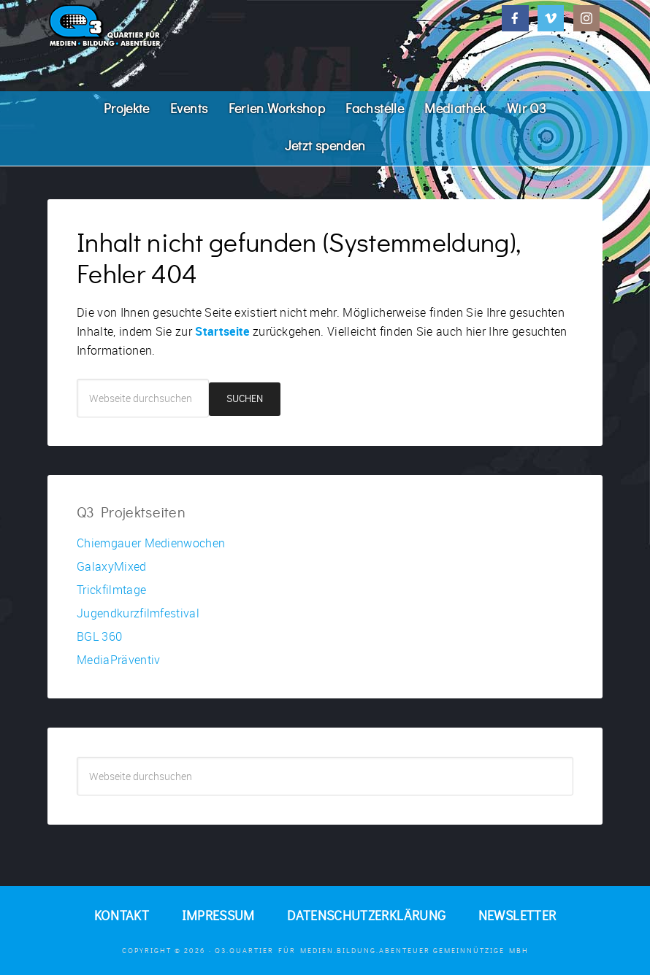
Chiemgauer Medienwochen (151, 543)
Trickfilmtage (111, 590)
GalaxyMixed (112, 566)
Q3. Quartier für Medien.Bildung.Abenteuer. (157, 25)
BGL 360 (99, 636)
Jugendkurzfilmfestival (138, 613)
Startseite (222, 331)
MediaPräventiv (118, 660)
